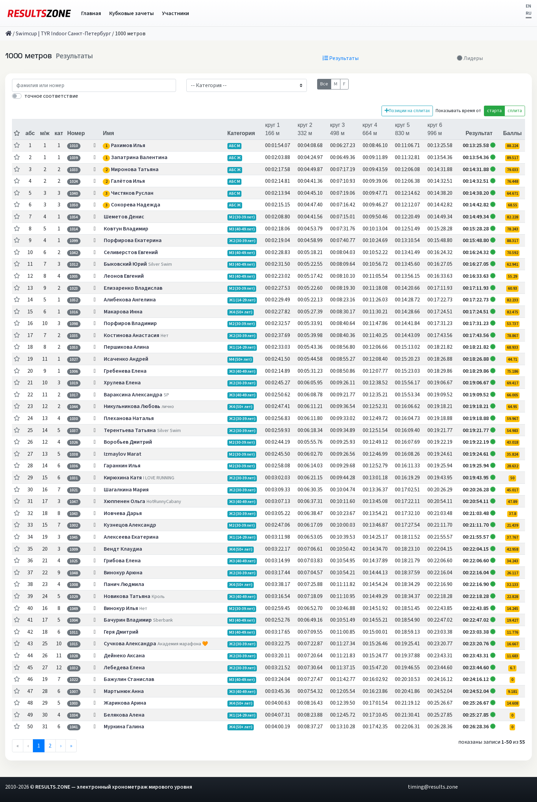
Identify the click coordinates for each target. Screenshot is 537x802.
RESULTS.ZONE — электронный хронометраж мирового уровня (113, 787)
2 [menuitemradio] (50, 746)
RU (529, 13)
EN (528, 6)
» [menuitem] (71, 746)
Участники (175, 13)
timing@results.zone (433, 787)
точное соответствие (51, 96)
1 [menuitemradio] (38, 746)
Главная (91, 13)
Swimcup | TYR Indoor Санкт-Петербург (63, 33)
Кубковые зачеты (131, 13)
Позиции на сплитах (407, 110)
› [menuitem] (60, 746)
